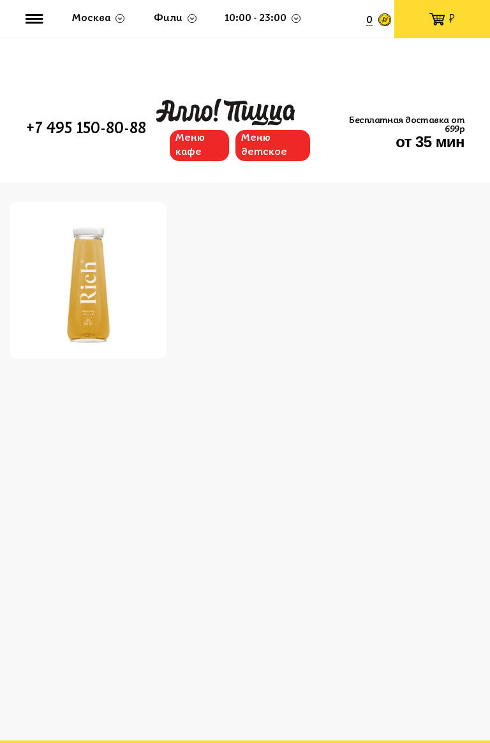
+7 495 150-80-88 (86, 129)
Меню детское (264, 145)
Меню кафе (190, 145)
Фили (168, 18)
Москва (91, 18)
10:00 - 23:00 (255, 18)
